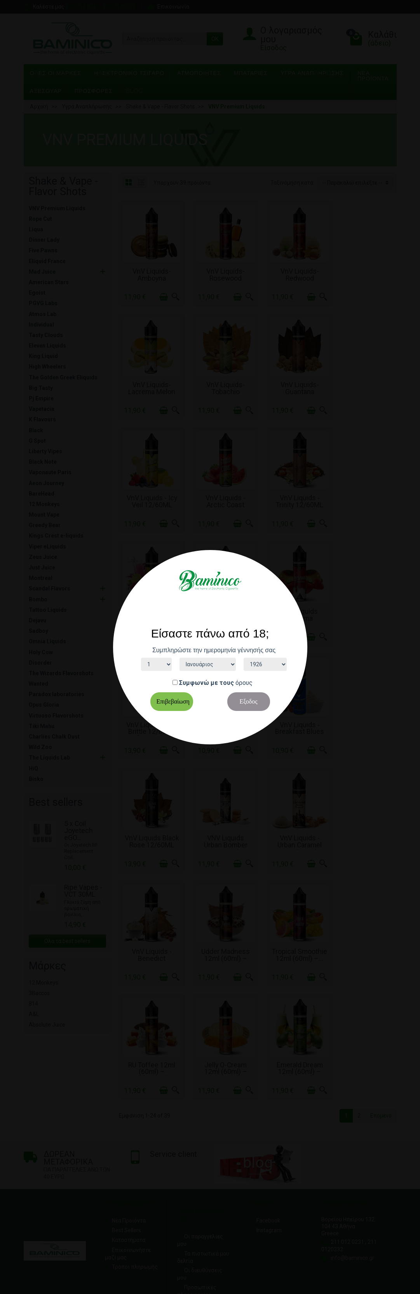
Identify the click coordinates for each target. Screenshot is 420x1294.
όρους (244, 682)
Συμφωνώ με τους (206, 682)
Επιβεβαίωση (173, 701)
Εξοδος (248, 701)
